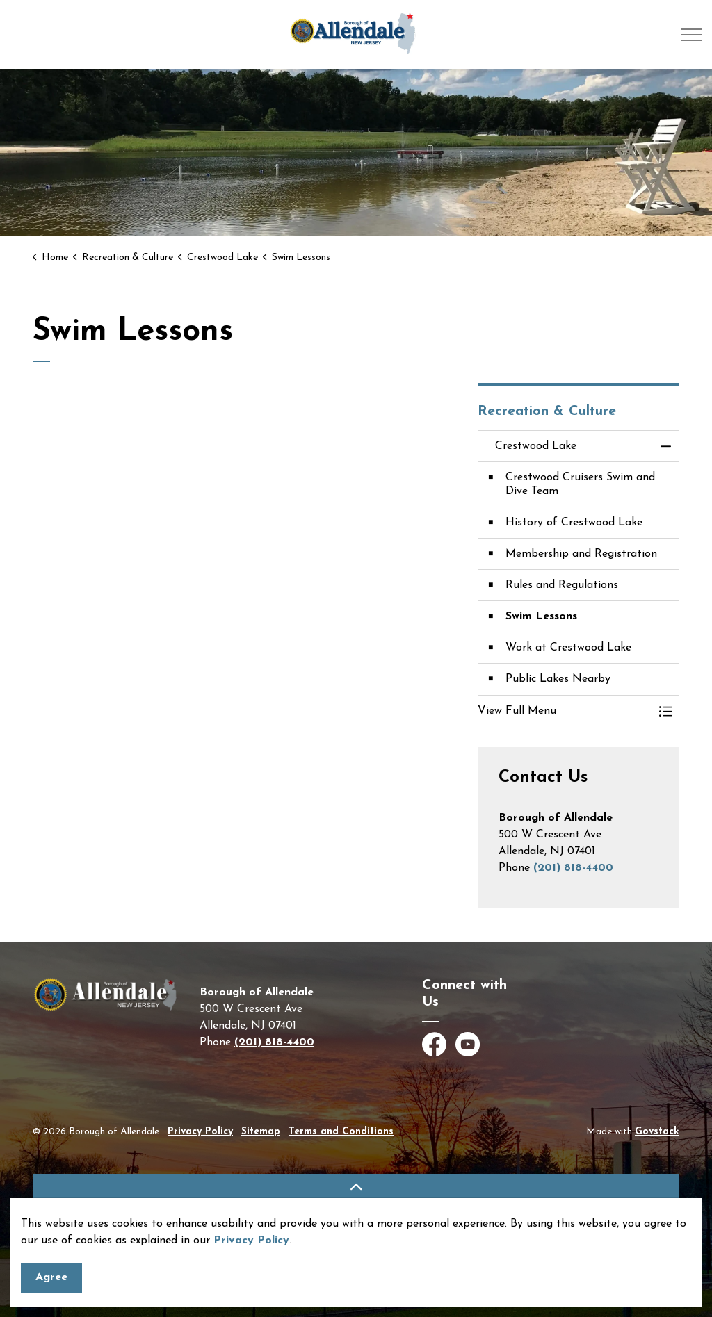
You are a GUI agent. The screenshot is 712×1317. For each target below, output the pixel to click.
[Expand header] (691, 34)
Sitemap (260, 1132)
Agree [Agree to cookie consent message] (51, 1277)
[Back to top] (356, 1189)
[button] (565, 711)
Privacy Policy (251, 1240)
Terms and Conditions (341, 1132)
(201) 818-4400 (573, 868)
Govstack (657, 1132)
